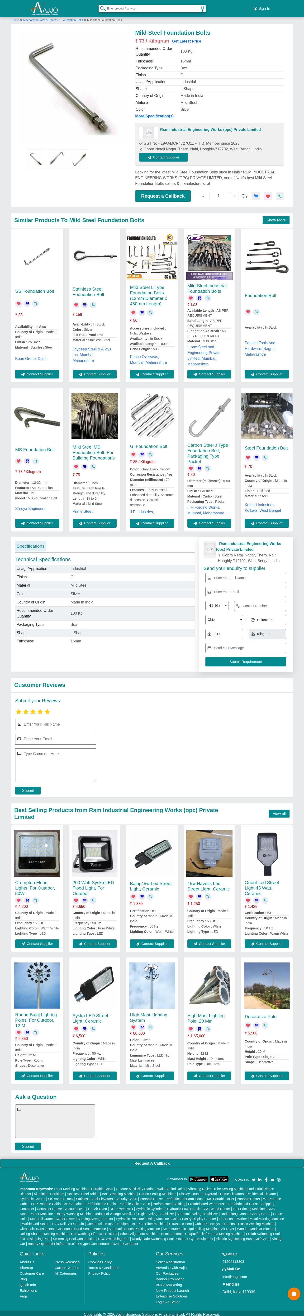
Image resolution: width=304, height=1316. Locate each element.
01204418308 (233, 1259)
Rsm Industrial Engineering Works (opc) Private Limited (210, 127)
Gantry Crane (260, 1211)
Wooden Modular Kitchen (255, 1226)
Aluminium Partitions (49, 1191)
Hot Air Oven (97, 1206)
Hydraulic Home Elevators (224, 1191)
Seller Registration (170, 1259)
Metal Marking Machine (267, 1216)
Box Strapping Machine (119, 1191)
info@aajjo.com (234, 1274)
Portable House (151, 1196)
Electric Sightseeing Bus (234, 1236)
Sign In (262, 7)
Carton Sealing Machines (157, 1191)
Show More (276, 217)
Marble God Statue (36, 1221)
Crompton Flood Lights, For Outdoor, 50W (35, 885)
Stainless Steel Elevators (94, 1196)
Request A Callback (152, 1160)
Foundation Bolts (72, 17)
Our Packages (167, 1271)
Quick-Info (28, 1282)
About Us (27, 1259)
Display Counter (191, 1191)
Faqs (24, 1294)
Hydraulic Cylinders (150, 1206)
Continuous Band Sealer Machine (81, 1226)
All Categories (66, 1271)
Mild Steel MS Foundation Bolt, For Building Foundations (94, 450)
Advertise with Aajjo (171, 1265)
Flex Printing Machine (249, 1206)
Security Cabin (126, 1196)
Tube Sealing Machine (230, 1186)
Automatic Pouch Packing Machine (134, 1226)
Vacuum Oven (75, 1206)
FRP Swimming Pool (35, 1236)
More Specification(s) (154, 113)
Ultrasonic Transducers (37, 1226)
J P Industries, (142, 509)
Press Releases (67, 1259)
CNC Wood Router (216, 1206)
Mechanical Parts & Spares (40, 17)
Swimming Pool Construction (74, 1236)
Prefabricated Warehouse (207, 1201)
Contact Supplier (166, 154)
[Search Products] (101, 6)
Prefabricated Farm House (185, 1196)
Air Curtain (76, 1221)
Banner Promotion (170, 1276)
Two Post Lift (107, 1231)
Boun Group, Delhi (31, 356)
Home (15, 17)
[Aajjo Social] (253, 1177)
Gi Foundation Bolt (148, 443)
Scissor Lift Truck (60, 1196)
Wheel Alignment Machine (139, 1231)
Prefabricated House (243, 1201)
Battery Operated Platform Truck (52, 1241)
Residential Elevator (261, 1191)
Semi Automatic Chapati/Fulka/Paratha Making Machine (202, 1231)
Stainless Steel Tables (83, 1191)
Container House (49, 1206)
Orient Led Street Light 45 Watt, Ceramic (262, 885)
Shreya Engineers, (31, 506)
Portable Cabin (102, 1186)
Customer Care (32, 1271)
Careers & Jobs (67, 1265)
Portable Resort (248, 1196)
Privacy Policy (99, 1271)
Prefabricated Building (169, 1201)
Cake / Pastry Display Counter (193, 1216)
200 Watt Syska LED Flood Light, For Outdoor (93, 885)
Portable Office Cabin (134, 1201)
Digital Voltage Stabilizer (156, 1211)
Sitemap (26, 1265)
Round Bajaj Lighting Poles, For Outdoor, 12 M (36, 1017)
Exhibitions (28, 1288)
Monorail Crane (41, 1216)
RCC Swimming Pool (113, 1236)
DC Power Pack (121, 1206)
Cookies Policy (100, 1259)
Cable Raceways (207, 1221)
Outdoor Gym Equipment (194, 1236)
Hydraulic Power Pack (183, 1206)
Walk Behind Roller (171, 1186)
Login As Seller (168, 1299)
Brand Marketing (169, 1282)
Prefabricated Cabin (101, 1201)
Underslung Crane (234, 1211)
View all (279, 811)
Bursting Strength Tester (95, 1216)
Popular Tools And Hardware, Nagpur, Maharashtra (260, 346)
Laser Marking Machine (71, 1186)
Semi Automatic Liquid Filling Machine (191, 1226)
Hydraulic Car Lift (32, 1196)
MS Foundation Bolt (35, 447)
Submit (28, 788)
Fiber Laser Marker (233, 1216)
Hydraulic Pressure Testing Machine (142, 1216)
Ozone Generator (125, 1241)
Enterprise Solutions (172, 1294)
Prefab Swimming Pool (263, 1231)
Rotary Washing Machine (74, 1211)
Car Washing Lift (83, 1231)
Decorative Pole (260, 1013)
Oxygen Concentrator (94, 1241)
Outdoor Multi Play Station (135, 1186)
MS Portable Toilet (220, 1196)
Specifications (30, 543)
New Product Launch (172, 1288)
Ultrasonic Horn (180, 1221)
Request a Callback (163, 193)
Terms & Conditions (103, 1265)
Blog (23, 1276)
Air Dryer (227, 1226)
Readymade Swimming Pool (153, 1236)
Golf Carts (261, 1236)
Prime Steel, (83, 509)
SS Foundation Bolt (34, 288)
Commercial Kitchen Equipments (111, 1221)
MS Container (73, 1201)
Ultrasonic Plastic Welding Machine (248, 1221)
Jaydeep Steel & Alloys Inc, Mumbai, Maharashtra (92, 352)
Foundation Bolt (260, 292)
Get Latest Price (186, 38)
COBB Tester (65, 1216)
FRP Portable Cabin (46, 1201)
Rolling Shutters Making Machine (44, 1231)
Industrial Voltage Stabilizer (115, 1211)
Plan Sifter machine (152, 1221)
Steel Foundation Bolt (266, 445)
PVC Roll (59, 1221)
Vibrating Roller (199, 1186)
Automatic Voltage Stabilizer (197, 1211)
